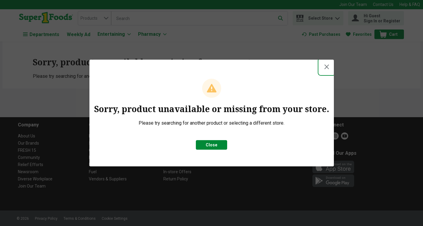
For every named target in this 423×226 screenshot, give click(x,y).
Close (211, 145)
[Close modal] (327, 67)
